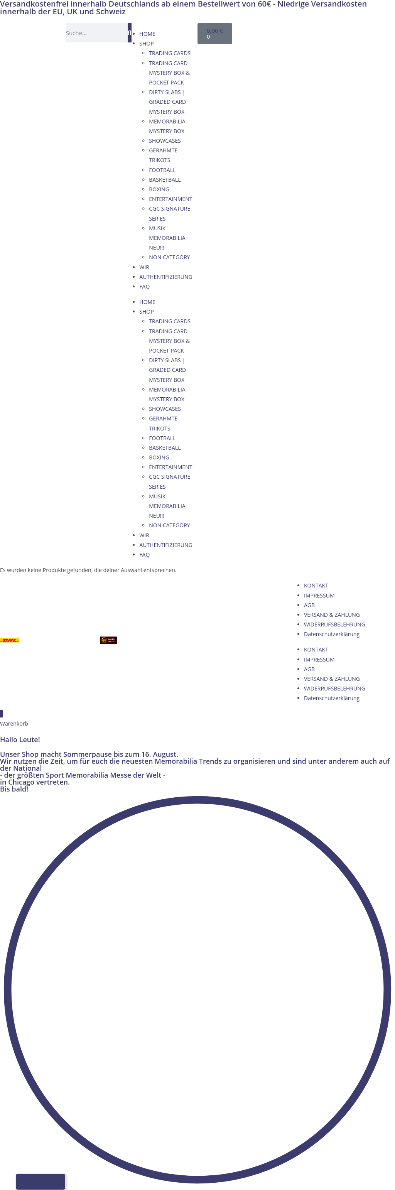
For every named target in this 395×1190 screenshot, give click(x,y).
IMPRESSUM (319, 595)
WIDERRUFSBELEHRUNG (334, 624)
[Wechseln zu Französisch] (303, 31)
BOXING (159, 189)
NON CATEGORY (169, 257)
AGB (309, 605)
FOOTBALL (162, 170)
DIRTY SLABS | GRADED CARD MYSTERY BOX (167, 101)
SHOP (146, 43)
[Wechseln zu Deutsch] (274, 31)
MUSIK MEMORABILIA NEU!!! (167, 237)
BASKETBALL (165, 179)
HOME (147, 33)
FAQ (144, 286)
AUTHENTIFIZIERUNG (165, 276)
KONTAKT (316, 585)
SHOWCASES (165, 140)
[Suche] (130, 32)
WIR (144, 267)
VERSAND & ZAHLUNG (332, 614)
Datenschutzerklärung (332, 634)
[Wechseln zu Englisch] (288, 31)
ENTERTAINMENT (170, 199)
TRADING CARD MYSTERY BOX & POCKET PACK (169, 72)
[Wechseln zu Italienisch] (318, 31)
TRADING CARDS (170, 53)
